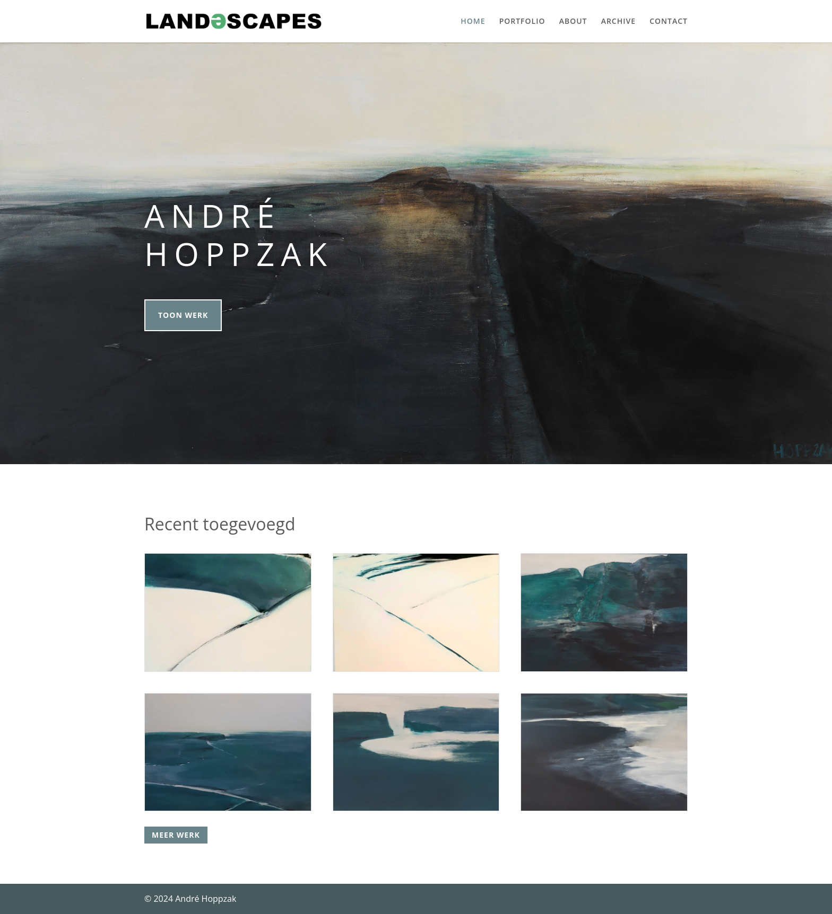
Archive (618, 21)
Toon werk (183, 315)
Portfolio (522, 21)
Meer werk (176, 835)
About (573, 21)
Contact (668, 21)
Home (473, 21)
